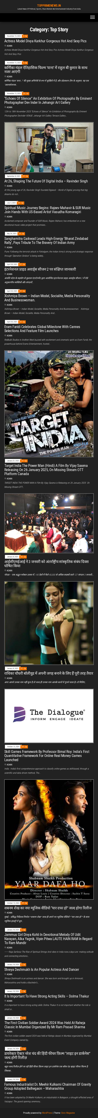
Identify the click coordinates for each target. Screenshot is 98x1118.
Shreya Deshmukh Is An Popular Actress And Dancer (41, 969)
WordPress (47, 1113)
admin (9, 46)
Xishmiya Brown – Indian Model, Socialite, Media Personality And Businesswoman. (47, 298)
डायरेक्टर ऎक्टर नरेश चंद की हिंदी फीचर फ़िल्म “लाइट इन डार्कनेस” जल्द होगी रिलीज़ (47, 1055)
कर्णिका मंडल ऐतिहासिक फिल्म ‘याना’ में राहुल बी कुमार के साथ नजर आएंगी (45, 70)
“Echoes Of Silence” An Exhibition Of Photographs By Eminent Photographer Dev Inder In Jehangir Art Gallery (48, 100)
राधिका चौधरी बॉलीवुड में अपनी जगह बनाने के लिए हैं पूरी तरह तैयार (48, 673)
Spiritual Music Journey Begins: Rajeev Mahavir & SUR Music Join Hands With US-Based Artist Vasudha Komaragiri (47, 210)
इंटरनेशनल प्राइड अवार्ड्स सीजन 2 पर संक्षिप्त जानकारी (40, 269)
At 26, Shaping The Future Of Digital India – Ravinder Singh (46, 181)
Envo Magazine (68, 1113)
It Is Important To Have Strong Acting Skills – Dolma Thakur (46, 996)
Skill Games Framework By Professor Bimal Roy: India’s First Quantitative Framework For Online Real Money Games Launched (46, 755)
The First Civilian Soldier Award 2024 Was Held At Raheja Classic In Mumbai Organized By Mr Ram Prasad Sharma (44, 1025)
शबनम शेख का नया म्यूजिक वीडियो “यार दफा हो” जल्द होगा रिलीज (47, 908)
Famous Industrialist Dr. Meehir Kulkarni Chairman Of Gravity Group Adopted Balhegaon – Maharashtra (47, 1086)
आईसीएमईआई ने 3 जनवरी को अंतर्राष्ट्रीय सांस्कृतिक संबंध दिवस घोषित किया (46, 564)
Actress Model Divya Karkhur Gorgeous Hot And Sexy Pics (45, 41)
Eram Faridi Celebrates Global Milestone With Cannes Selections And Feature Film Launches (42, 329)
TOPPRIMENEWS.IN (49, 5)
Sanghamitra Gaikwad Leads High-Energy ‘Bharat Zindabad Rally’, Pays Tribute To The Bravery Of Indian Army (46, 240)
